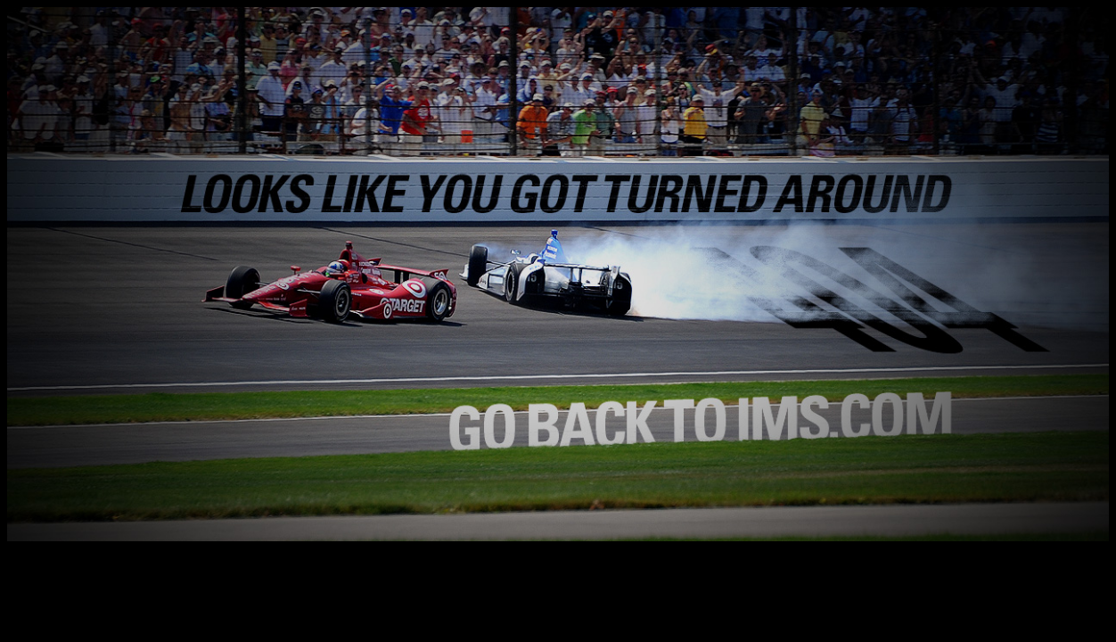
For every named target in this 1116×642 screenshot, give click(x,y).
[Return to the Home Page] (558, 536)
